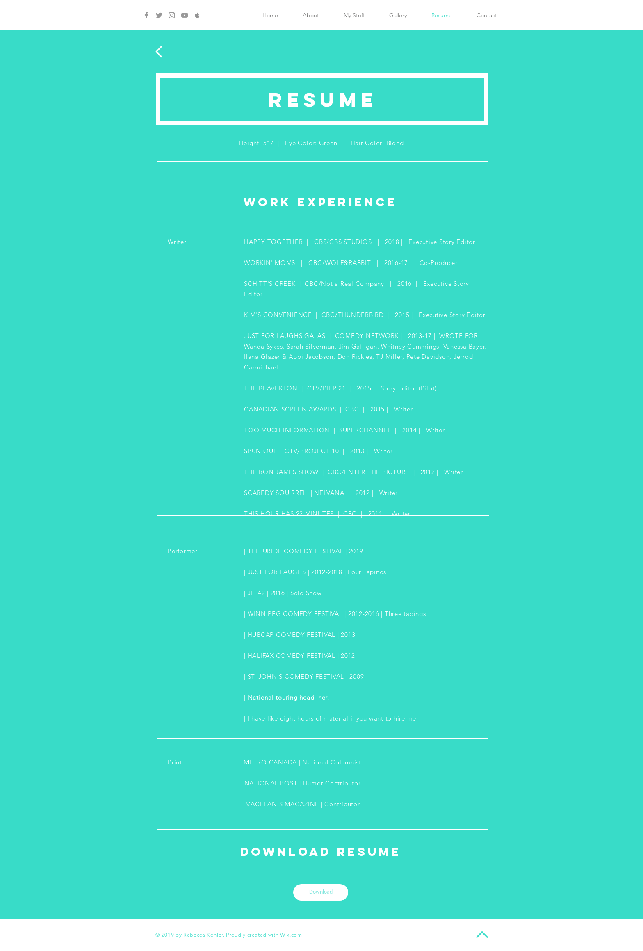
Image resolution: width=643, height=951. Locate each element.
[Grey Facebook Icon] (146, 15)
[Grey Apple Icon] (197, 15)
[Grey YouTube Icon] (184, 15)
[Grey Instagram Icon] (172, 15)
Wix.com (291, 935)
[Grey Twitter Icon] (159, 15)
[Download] (320, 892)
